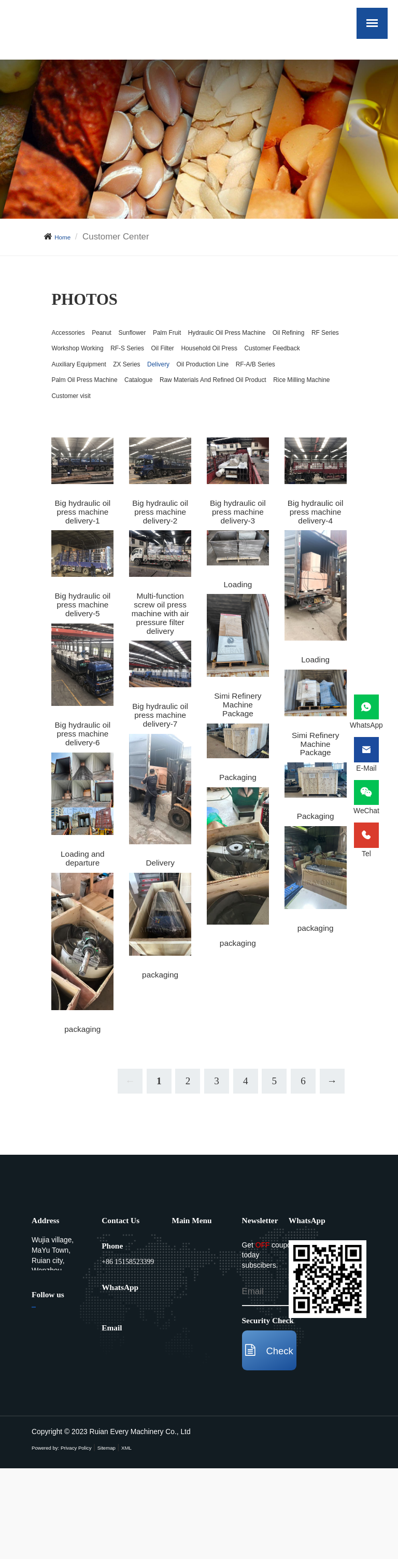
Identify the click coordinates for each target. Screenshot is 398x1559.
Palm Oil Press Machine (247, 424)
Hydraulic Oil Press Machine (106, 357)
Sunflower (165, 334)
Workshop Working (88, 379)
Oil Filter (209, 379)
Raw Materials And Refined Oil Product (177, 446)
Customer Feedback (90, 402)
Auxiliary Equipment (179, 402)
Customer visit (169, 469)
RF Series (245, 357)
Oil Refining (194, 357)
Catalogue (71, 446)
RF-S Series (159, 379)
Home (66, 237)
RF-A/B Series (163, 424)
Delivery (291, 402)
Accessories (74, 334)
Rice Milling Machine (91, 469)
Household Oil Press (275, 379)
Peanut (122, 334)
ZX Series (247, 402)
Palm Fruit (215, 334)
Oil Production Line (88, 424)
